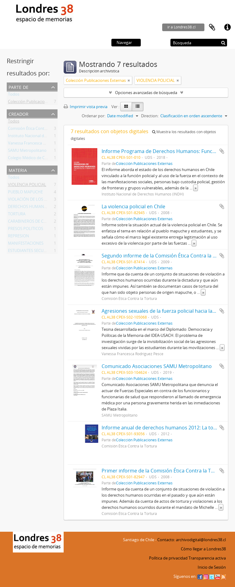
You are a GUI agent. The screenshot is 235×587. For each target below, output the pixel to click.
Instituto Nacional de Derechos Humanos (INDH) (52, 137)
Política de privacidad (168, 558)
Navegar (124, 42)
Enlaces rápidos (227, 27)
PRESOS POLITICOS (25, 229)
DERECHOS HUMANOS (28, 207)
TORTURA (16, 215)
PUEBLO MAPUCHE (25, 193)
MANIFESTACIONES (25, 244)
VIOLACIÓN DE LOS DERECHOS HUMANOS (46, 200)
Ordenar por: (93, 115)
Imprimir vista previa (85, 106)
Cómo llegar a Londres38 (203, 549)
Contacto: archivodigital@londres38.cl (191, 539)
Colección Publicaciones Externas (38, 102)
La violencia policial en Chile (133, 206)
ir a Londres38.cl (181, 27)
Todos (13, 95)
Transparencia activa (207, 558)
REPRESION (18, 237)
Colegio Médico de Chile (29, 159)
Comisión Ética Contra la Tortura (37, 129)
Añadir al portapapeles (222, 151)
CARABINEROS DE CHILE (30, 222)
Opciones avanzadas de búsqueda (146, 92)
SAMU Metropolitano (27, 151)
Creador (18, 113)
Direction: (150, 115)
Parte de (18, 86)
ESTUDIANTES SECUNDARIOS (34, 251)
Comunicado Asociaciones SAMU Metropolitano (157, 366)
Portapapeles (212, 27)
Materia (18, 170)
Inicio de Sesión (212, 567)
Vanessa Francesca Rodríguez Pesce (40, 144)
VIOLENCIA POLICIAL (27, 185)
